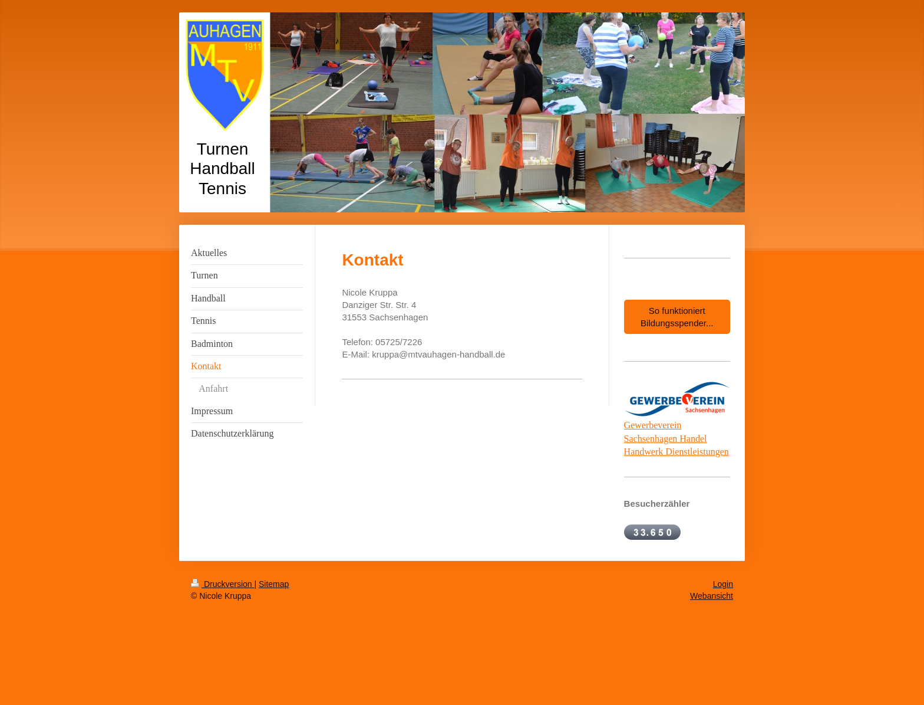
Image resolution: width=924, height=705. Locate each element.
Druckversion (222, 584)
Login (723, 584)
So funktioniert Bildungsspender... (677, 317)
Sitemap (274, 584)
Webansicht (711, 596)
